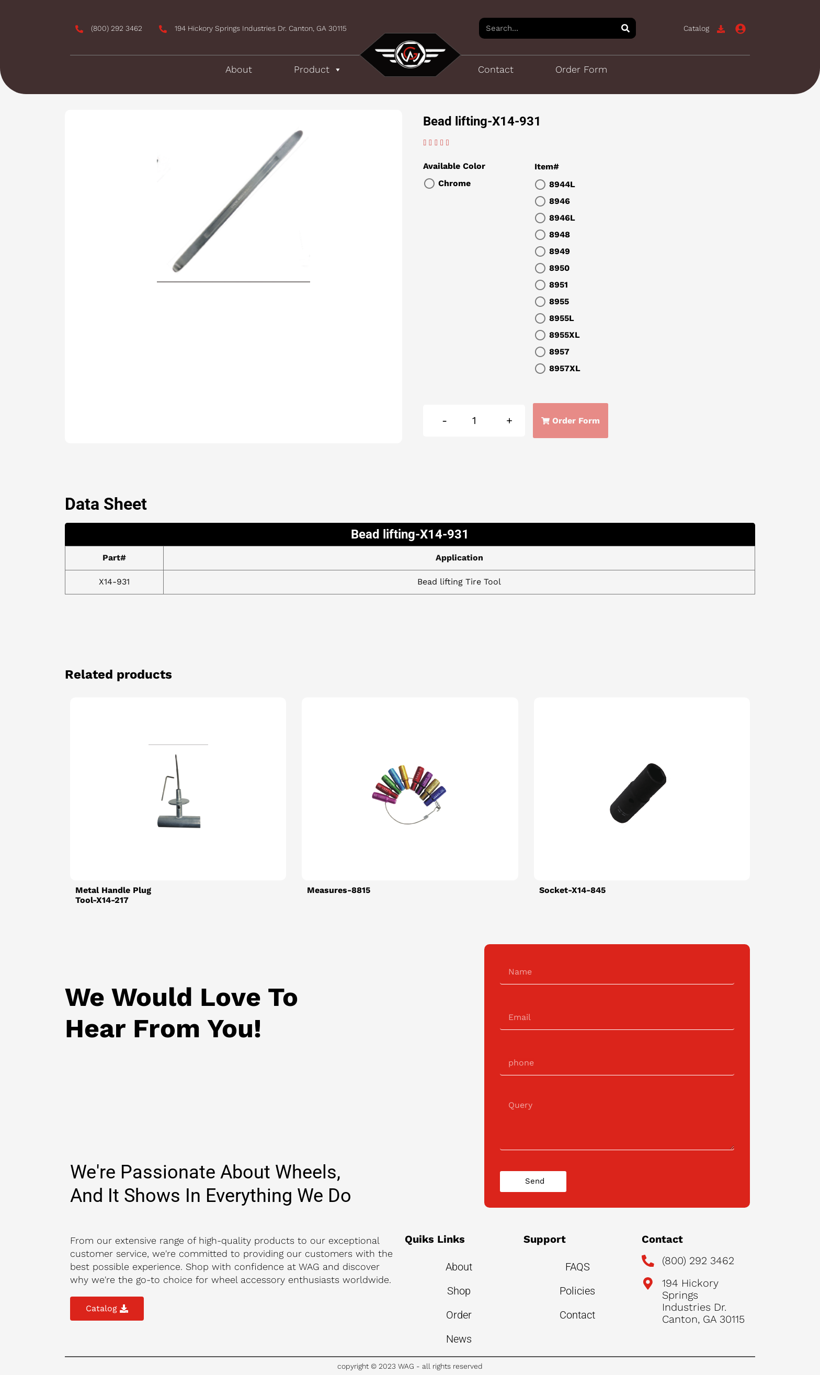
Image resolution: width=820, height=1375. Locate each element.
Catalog (696, 28)
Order (459, 1315)
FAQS (577, 1267)
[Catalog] (721, 29)
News (459, 1339)
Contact (496, 69)
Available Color (454, 166)
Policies (577, 1291)
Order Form (581, 69)
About (238, 69)
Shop (459, 1291)
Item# (546, 166)
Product (318, 69)
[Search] (625, 28)
